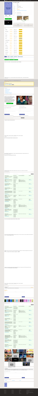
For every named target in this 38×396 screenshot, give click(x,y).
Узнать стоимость (11, 59)
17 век (13, 0)
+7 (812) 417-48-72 (30, 330)
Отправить (23, 377)
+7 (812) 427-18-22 (30, 199)
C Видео (30, 0)
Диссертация (25, 10)
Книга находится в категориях (8, 93)
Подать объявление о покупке (7, 107)
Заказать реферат (7, 59)
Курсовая (20, 10)
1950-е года (13, 390)
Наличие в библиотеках (7, 89)
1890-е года (5, 390)
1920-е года (5, 392)
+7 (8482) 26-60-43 (30, 179)
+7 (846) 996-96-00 (30, 183)
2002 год (6, 380)
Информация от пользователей (8, 92)
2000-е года (13, 380)
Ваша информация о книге (7, 371)
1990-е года (13, 393)
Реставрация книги (19, 15)
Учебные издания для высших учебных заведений (29, 392)
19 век (17, 0)
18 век (15, 0)
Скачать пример (16, 59)
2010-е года (20, 390)
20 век (19, 0)
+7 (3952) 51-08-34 (30, 191)
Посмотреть (20, 29)
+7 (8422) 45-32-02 (30, 344)
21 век (21, 0)
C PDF (28, 0)
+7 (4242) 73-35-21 (30, 209)
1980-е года (13, 392)
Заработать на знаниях (20, 56)
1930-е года (5, 393)
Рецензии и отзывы (7, 90)
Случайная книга (24, 0)
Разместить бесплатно (22, 114)
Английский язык (27, 391)
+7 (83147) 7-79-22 (30, 318)
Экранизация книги (8, 22)
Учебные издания (28, 390)
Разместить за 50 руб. (7, 114)
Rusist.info (6, 0)
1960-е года (13, 391)
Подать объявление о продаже (22, 107)
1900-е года (5, 391)
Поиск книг (10, 0)
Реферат (18, 10)
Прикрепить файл (7, 377)
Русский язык (20, 393)
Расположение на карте (7, 178)
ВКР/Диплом (22, 10)
